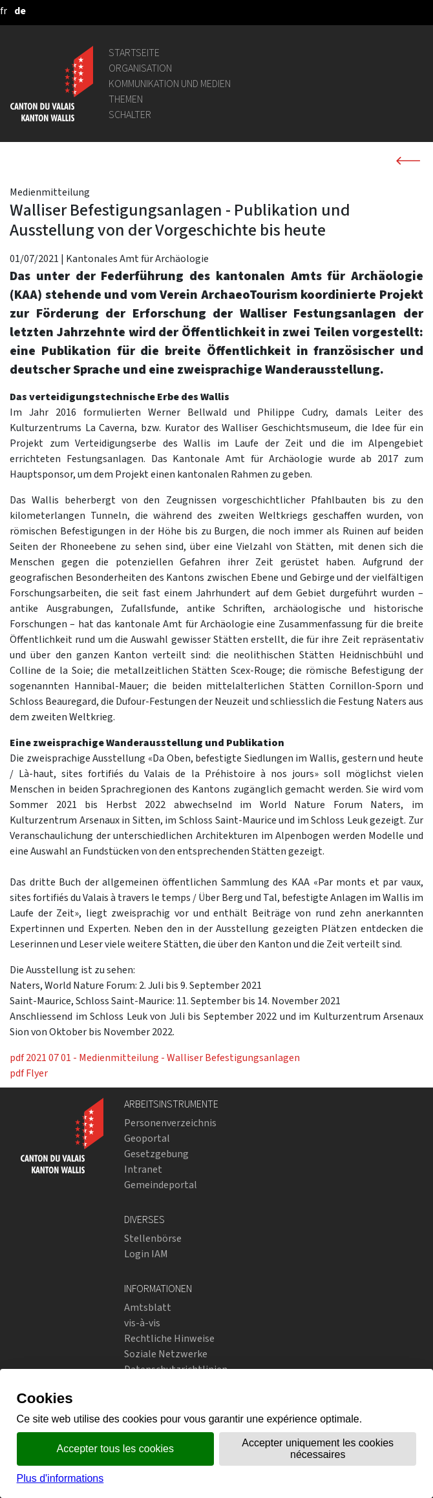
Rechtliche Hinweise (169, 1338)
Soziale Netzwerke (165, 1354)
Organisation (140, 68)
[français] (3, 10)
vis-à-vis (142, 1323)
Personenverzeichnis (170, 1122)
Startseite (134, 52)
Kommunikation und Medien (170, 83)
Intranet (143, 1169)
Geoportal (147, 1138)
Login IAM (146, 1253)
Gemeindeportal (160, 1184)
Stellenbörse (153, 1238)
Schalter (130, 114)
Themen (126, 99)
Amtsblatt (147, 1307)
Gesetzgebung (156, 1153)
